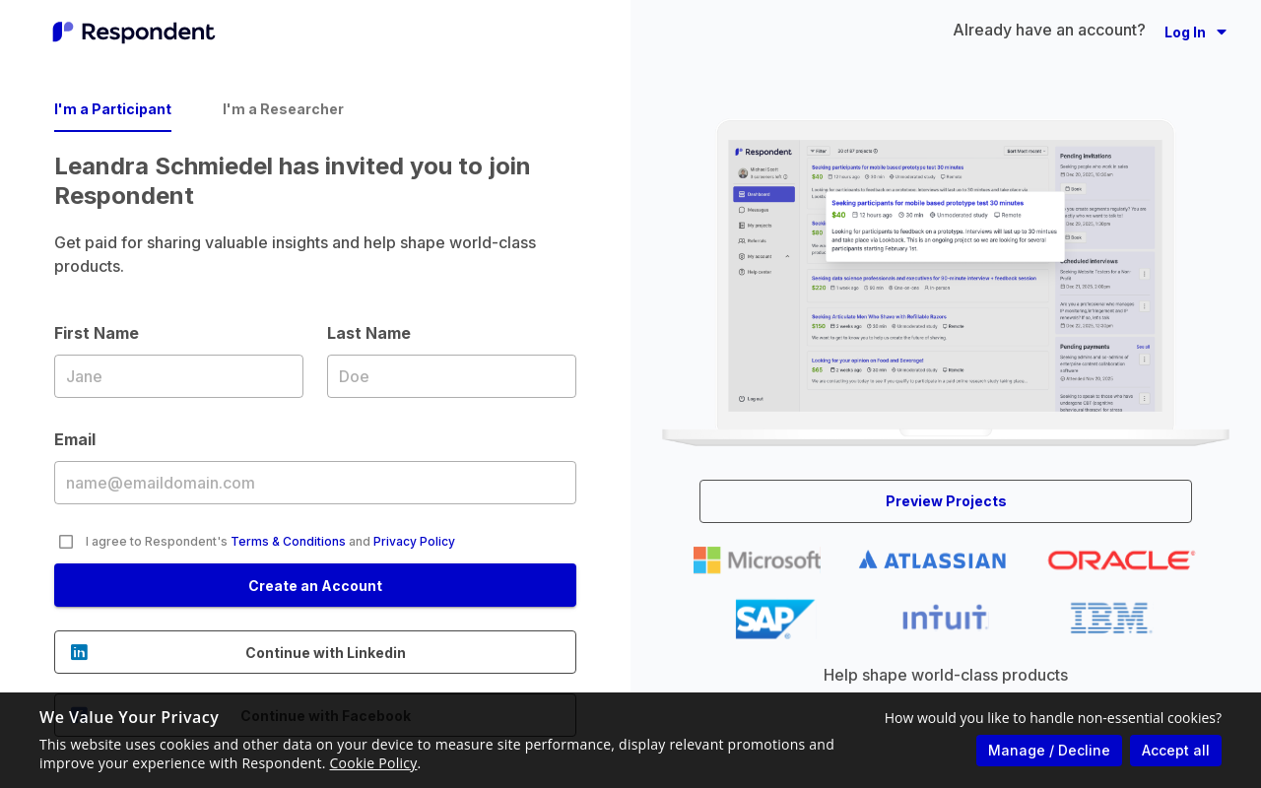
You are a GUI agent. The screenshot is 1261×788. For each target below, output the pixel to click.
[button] (1195, 31)
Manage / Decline (1049, 750)
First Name (178, 375)
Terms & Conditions (288, 541)
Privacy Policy (414, 541)
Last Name (451, 375)
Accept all (1176, 750)
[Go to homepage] (133, 31)
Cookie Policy (374, 763)
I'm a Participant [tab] (112, 108)
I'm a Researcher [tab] (283, 108)
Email (315, 481)
